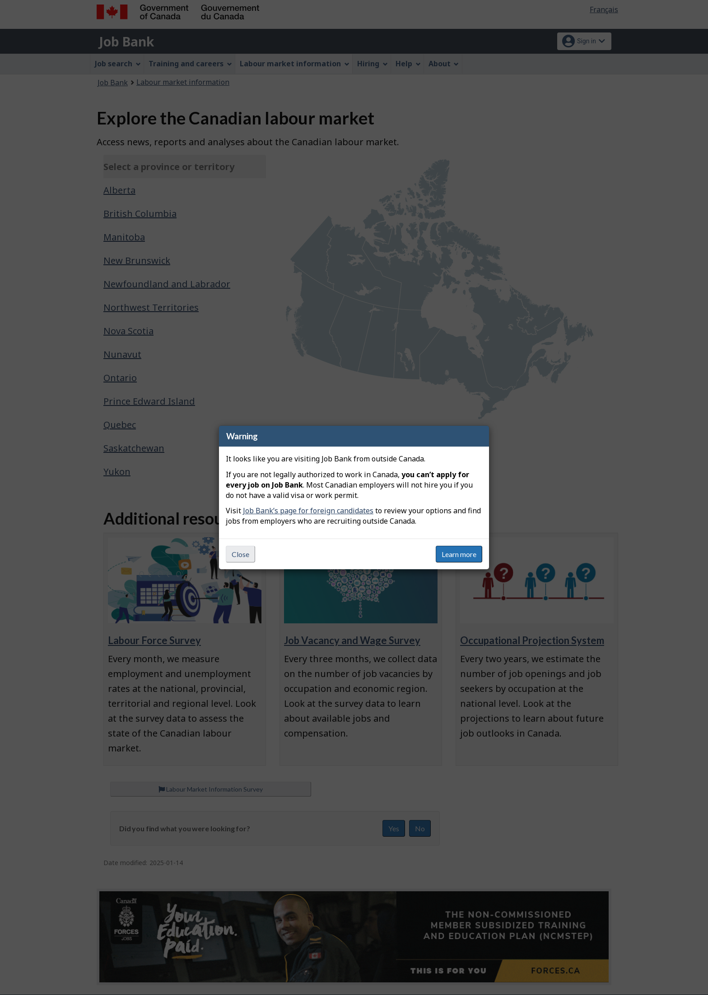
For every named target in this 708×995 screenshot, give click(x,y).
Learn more (459, 554)
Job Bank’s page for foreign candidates (308, 511)
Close (240, 554)
